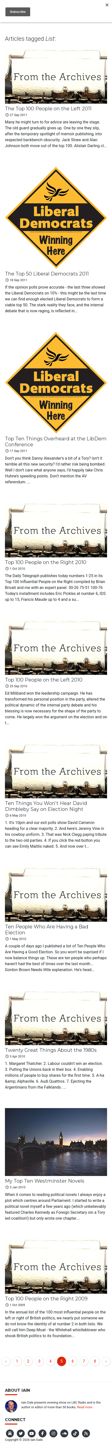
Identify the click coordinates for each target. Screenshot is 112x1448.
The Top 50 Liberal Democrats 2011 (47, 274)
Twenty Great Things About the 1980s (51, 1050)
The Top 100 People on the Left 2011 (48, 109)
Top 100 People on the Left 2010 (43, 680)
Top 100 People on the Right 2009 (46, 1299)
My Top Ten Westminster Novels (44, 1181)
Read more (84, 1407)
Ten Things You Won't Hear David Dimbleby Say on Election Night (46, 806)
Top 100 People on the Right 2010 (45, 562)
